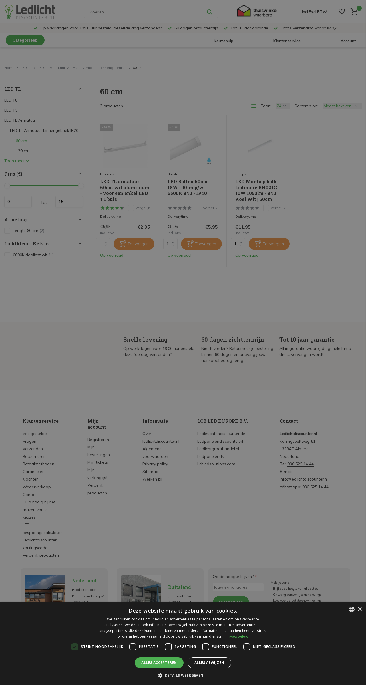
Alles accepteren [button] (159, 662)
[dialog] (183, 643)
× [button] (359, 609)
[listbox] (352, 609)
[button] (182, 675)
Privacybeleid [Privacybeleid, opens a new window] (237, 636)
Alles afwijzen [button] (209, 662)
